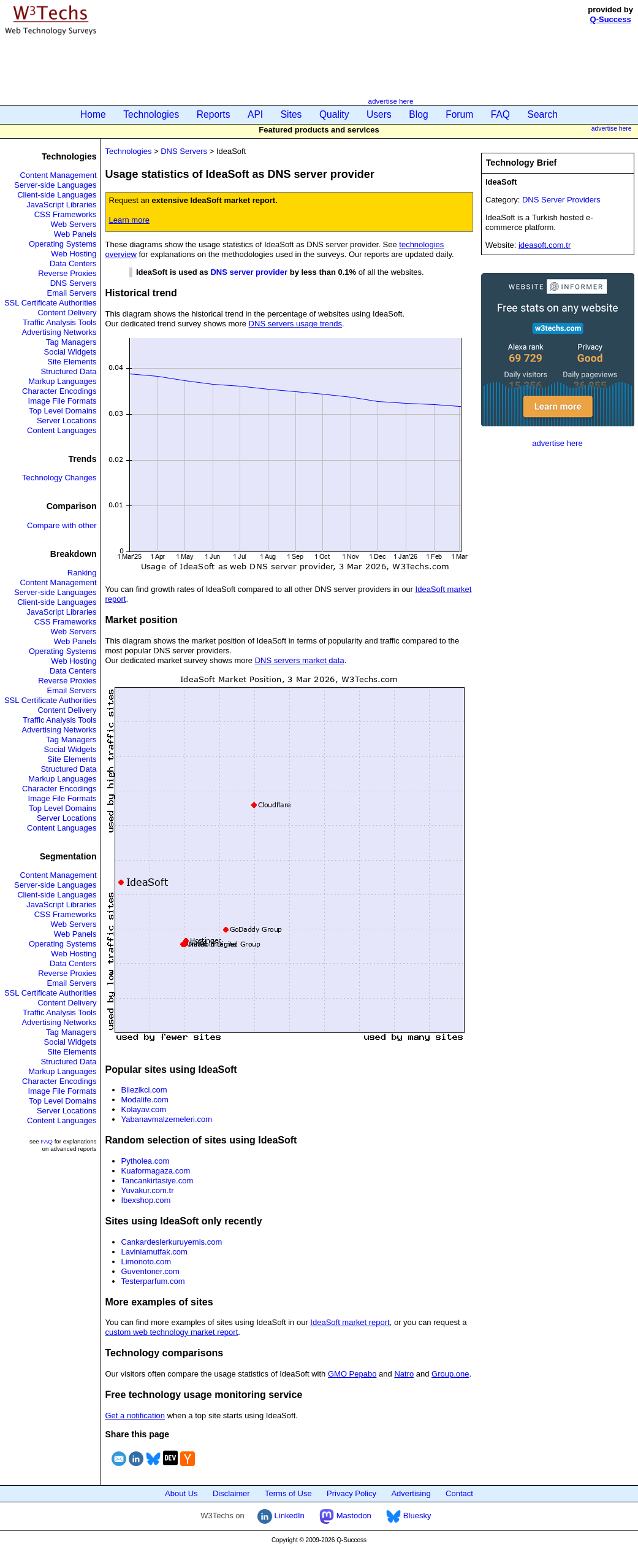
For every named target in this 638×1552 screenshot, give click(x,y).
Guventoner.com (150, 1271)
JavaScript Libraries (61, 204)
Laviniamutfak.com (154, 1251)
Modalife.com (145, 1099)
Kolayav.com (143, 1109)
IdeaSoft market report (349, 1322)
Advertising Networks (58, 332)
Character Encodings (59, 391)
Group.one (450, 1373)
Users (379, 114)
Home (93, 114)
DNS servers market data (299, 660)
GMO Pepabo (352, 1373)
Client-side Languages (56, 194)
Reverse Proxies (67, 273)
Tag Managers (71, 342)
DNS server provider (248, 272)
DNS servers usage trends (295, 323)
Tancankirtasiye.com (157, 1180)
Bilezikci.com (144, 1089)
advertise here (390, 101)
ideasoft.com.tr (544, 245)
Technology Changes (59, 477)
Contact (459, 1493)
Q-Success (610, 19)
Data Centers (73, 263)
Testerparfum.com (153, 1281)
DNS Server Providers (561, 199)
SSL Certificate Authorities (50, 302)
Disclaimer (231, 1493)
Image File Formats (62, 400)
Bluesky (408, 1515)
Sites (291, 114)
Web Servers (74, 224)
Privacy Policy (351, 1493)
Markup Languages (62, 381)
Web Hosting (73, 253)
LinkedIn (281, 1515)
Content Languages (61, 430)
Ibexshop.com (146, 1200)
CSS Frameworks (65, 214)
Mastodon (345, 1515)
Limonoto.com (146, 1261)
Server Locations (67, 420)
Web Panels (75, 234)
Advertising (410, 1493)
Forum (459, 114)
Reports (213, 114)
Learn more (129, 220)
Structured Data (68, 371)
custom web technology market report (171, 1332)
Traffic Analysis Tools (59, 322)
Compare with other (61, 525)
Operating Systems (63, 243)
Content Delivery (66, 312)
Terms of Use (288, 1493)
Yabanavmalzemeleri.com (167, 1119)
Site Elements (71, 361)
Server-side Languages (55, 185)
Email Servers (72, 293)
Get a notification (135, 1415)
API (255, 114)
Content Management (58, 175)
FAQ (500, 114)
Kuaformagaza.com (156, 1170)
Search (543, 114)
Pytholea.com (145, 1161)
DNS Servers (73, 283)
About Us (181, 1493)
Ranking (82, 572)
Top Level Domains (63, 410)
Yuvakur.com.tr (147, 1190)
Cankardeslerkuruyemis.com (171, 1242)
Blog (418, 114)
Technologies (151, 114)
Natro (404, 1373)
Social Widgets (70, 351)
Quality (334, 114)
